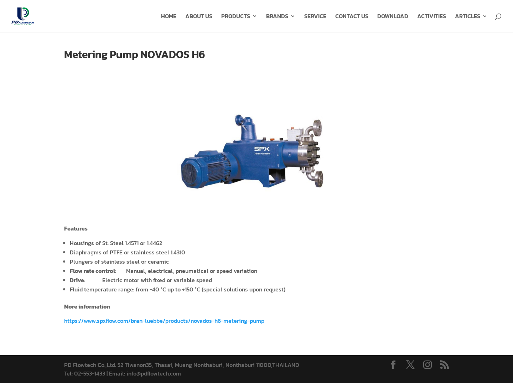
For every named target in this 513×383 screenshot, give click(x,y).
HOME (168, 17)
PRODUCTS (235, 17)
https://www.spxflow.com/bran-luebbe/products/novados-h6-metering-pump (164, 320)
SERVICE (315, 17)
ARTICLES (467, 17)
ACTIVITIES (431, 17)
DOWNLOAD (392, 17)
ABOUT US (198, 17)
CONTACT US (351, 17)
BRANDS (277, 17)
